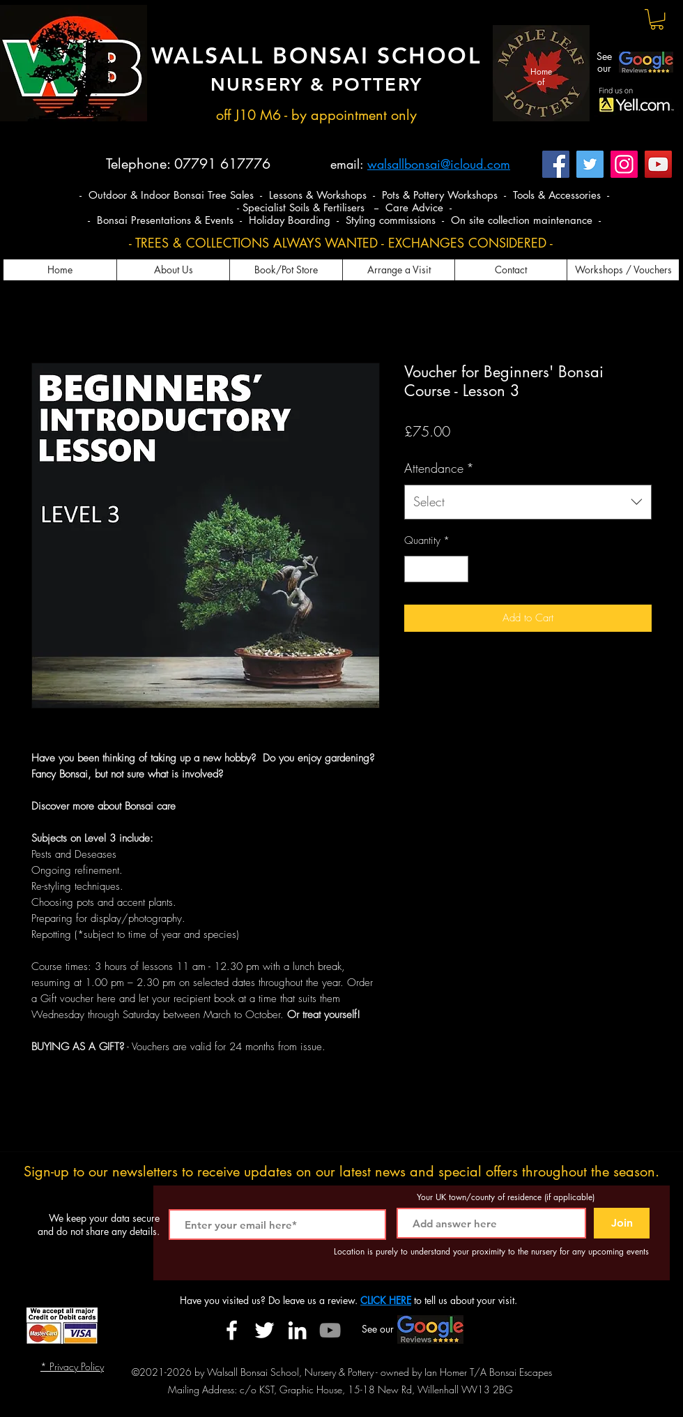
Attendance (439, 468)
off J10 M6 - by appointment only (316, 115)
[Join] (622, 1223)
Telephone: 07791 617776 (188, 164)
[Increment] (457, 569)
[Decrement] (415, 569)
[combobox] (528, 502)
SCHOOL (429, 55)
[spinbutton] (436, 569)
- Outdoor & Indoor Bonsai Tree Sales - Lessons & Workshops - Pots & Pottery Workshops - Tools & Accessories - (344, 195)
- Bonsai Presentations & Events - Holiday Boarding (211, 220)
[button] (657, 19)
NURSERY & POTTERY (316, 85)
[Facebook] (555, 164)
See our (604, 62)
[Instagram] (624, 164)
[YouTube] (658, 164)
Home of (541, 76)
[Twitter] (590, 164)
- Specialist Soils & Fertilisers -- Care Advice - (344, 207)
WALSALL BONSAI (264, 55)
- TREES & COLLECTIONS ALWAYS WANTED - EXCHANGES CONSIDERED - (341, 242)
